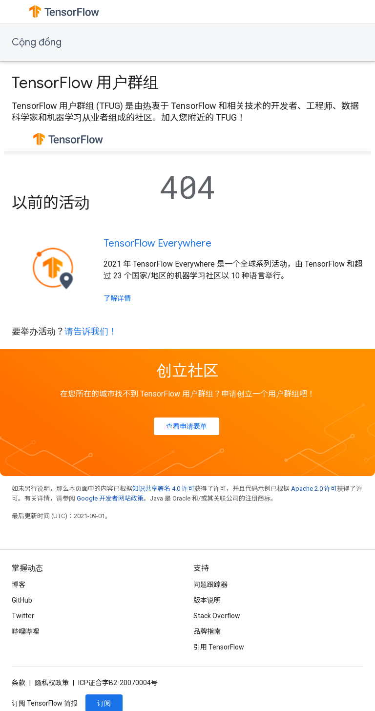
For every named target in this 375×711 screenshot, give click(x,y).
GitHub (22, 600)
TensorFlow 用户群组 (85, 82)
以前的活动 (51, 202)
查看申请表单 (186, 426)
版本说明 (207, 600)
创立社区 (187, 370)
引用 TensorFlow (218, 647)
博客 (18, 584)
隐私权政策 (52, 683)
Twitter (23, 616)
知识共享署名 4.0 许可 (163, 488)
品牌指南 (207, 631)
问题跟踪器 (210, 584)
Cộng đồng (37, 42)
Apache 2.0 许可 (314, 488)
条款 (18, 683)
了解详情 (117, 298)
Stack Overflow (216, 616)
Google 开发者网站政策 (110, 498)
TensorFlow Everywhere (157, 243)
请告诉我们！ (90, 331)
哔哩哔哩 (25, 631)
